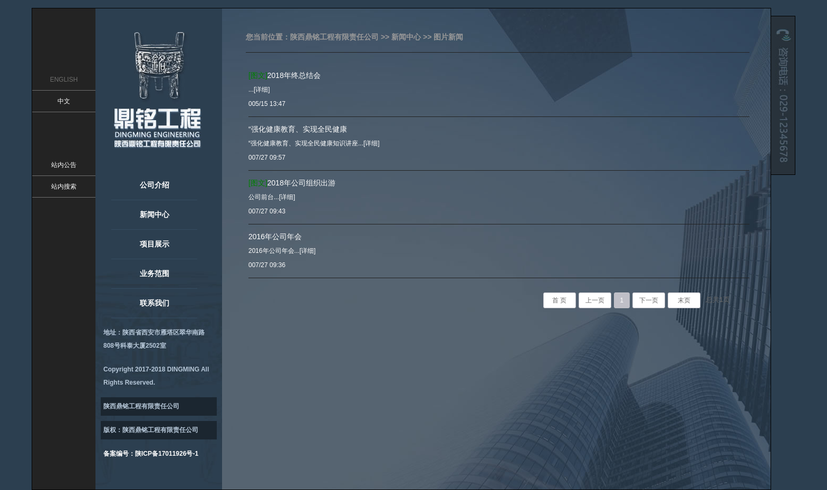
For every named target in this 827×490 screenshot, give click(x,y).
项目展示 (154, 244)
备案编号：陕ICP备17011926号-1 (150, 453)
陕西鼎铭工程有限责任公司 (334, 37)
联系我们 (154, 303)
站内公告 (63, 165)
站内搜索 (63, 186)
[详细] (262, 89)
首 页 (559, 300)
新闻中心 (154, 214)
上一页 (594, 300)
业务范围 (154, 273)
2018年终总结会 (284, 75)
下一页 (648, 300)
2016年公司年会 (275, 236)
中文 (63, 101)
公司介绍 (154, 185)
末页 (684, 300)
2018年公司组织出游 (291, 183)
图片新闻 (448, 37)
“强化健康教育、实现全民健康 (297, 129)
